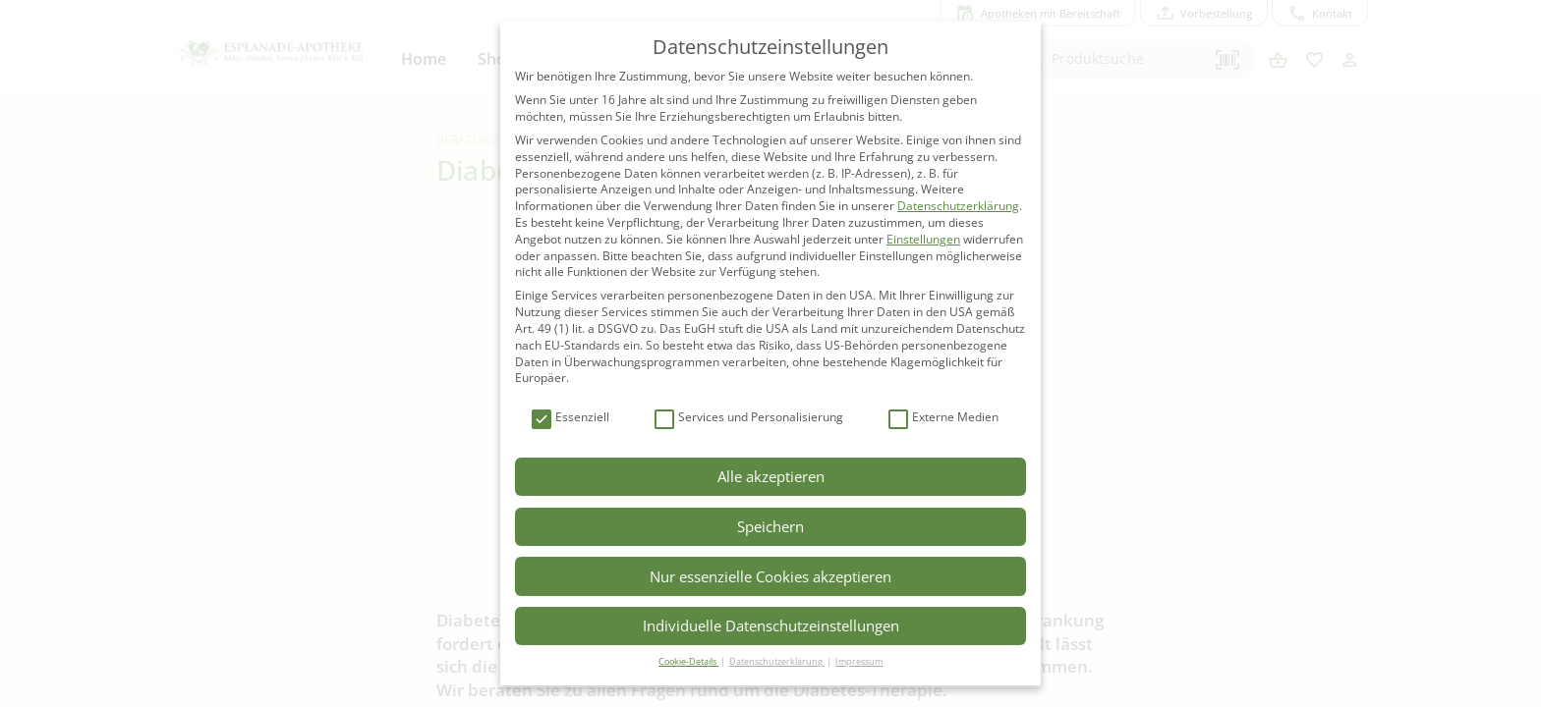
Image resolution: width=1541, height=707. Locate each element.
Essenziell (570, 417)
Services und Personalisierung (749, 417)
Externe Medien (943, 417)
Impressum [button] (859, 661)
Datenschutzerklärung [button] (777, 661)
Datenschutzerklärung (958, 205)
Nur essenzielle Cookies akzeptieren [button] (770, 576)
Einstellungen (923, 239)
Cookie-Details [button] (688, 661)
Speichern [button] (770, 526)
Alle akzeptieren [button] (771, 476)
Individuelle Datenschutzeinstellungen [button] (771, 625)
